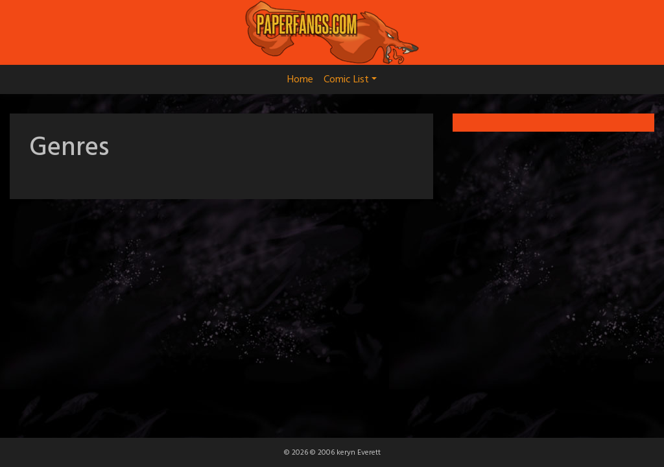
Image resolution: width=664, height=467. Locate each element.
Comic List (350, 79)
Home (300, 79)
